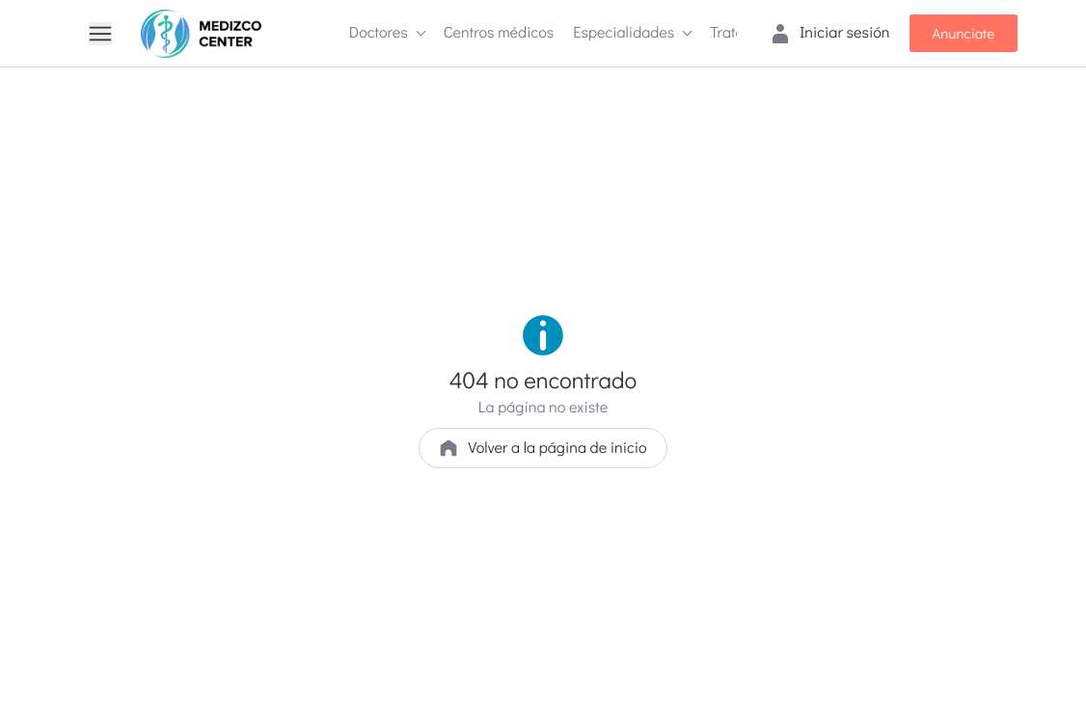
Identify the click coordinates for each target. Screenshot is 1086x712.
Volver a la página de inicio (542, 447)
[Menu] (100, 33)
